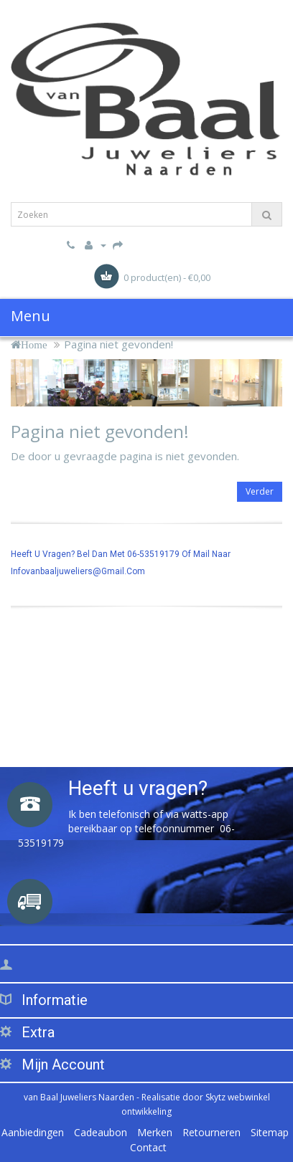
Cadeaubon (100, 1132)
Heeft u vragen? (138, 788)
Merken (154, 1132)
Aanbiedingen (32, 1132)
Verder (260, 491)
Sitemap (270, 1132)
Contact (148, 1147)
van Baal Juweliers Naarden (79, 1097)
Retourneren (211, 1132)
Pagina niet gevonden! (118, 344)
